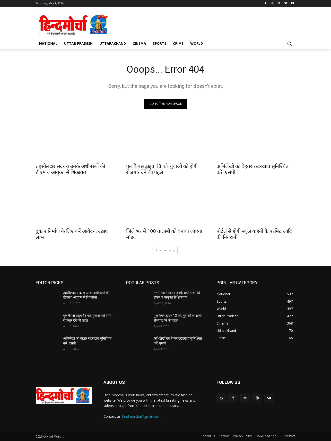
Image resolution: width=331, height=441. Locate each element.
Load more (165, 250)
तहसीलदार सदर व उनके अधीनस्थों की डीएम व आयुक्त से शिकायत (70, 169)
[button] (289, 43)
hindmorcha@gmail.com (141, 416)
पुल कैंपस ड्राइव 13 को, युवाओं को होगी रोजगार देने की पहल (162, 169)
